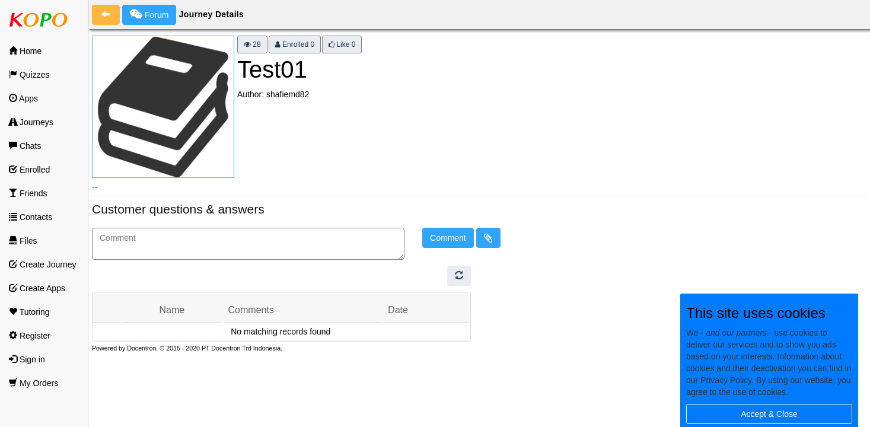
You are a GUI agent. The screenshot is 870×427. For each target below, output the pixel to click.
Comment (448, 238)
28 (252, 44)
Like (342, 44)
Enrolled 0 (294, 44)
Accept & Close (769, 414)
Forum (149, 14)
